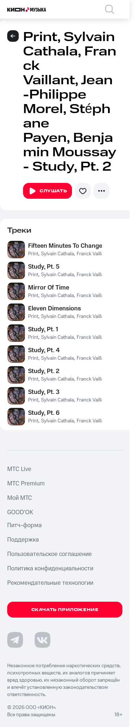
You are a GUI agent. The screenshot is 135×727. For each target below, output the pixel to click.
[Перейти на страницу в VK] (42, 640)
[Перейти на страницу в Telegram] (15, 640)
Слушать (47, 191)
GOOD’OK (20, 512)
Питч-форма (24, 525)
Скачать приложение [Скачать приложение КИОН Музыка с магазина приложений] (65, 610)
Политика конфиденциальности (50, 568)
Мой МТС (19, 498)
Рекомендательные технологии (50, 583)
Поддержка (23, 539)
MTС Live (19, 469)
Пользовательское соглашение (49, 554)
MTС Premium (26, 483)
